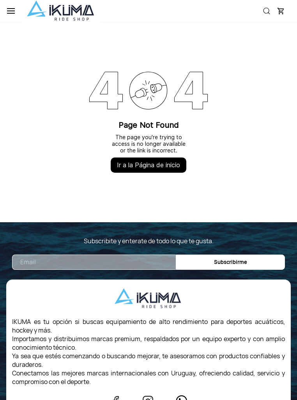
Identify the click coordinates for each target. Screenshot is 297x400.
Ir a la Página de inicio (148, 165)
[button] (281, 11)
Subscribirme (230, 261)
